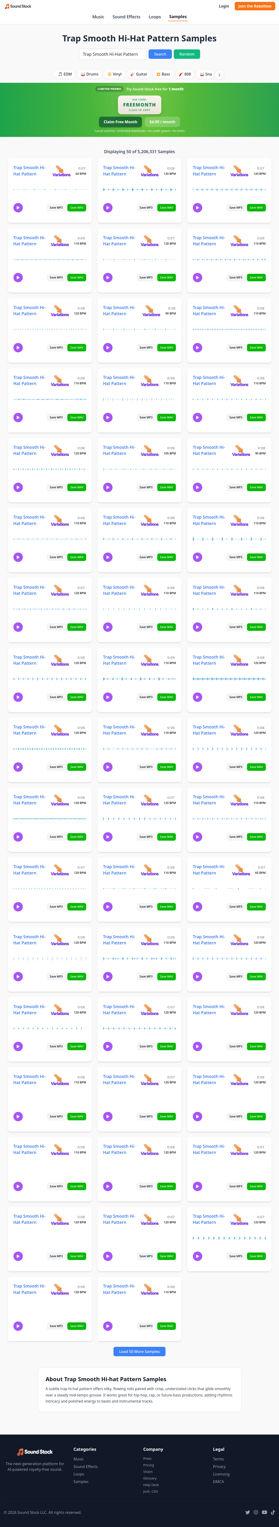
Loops (155, 17)
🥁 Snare (208, 74)
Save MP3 (56, 208)
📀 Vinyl (114, 74)
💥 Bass (163, 74)
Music (98, 17)
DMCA (218, 1481)
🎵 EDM (65, 74)
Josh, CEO (150, 1491)
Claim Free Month (120, 121)
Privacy (219, 1466)
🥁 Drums (89, 74)
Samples (178, 16)
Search (160, 54)
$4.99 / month (162, 121)
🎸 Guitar (138, 74)
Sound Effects (126, 17)
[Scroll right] (219, 74)
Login (224, 6)
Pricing (148, 1465)
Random (186, 54)
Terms (218, 1459)
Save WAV (76, 208)
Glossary (150, 1478)
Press (147, 1458)
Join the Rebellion (255, 6)
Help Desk (151, 1485)
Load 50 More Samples (139, 1351)
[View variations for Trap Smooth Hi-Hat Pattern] (61, 170)
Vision (148, 1471)
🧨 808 (185, 74)
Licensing (221, 1474)
